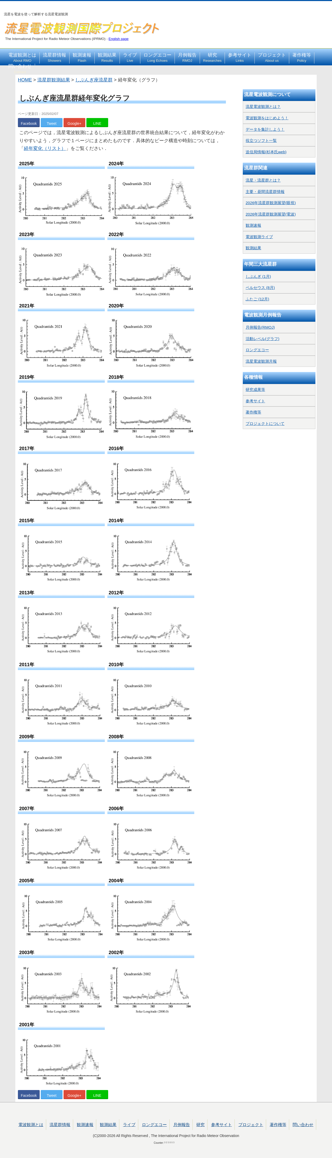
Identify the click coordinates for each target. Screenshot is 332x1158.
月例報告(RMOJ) (260, 327)
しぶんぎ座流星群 (94, 79)
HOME (25, 79)
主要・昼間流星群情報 (265, 191)
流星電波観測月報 (261, 361)
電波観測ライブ (259, 237)
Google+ (74, 123)
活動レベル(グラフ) (262, 338)
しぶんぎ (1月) (258, 276)
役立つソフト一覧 (261, 140)
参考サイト (239, 57)
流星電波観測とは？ (263, 106)
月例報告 (187, 57)
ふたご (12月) (257, 299)
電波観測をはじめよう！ (267, 118)
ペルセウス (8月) (260, 287)
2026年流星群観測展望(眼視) (271, 203)
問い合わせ (20, 69)
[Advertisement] (279, 554)
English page (119, 39)
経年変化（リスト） (45, 148)
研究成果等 (255, 389)
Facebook (29, 123)
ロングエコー (157, 57)
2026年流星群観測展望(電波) (271, 214)
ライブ (130, 57)
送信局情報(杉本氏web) (266, 152)
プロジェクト (272, 57)
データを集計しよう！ (265, 129)
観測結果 (107, 57)
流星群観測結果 (53, 79)
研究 (212, 57)
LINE (97, 123)
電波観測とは (22, 57)
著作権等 (301, 57)
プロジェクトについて (265, 423)
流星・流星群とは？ (263, 180)
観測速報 (82, 57)
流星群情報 (54, 57)
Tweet (51, 123)
